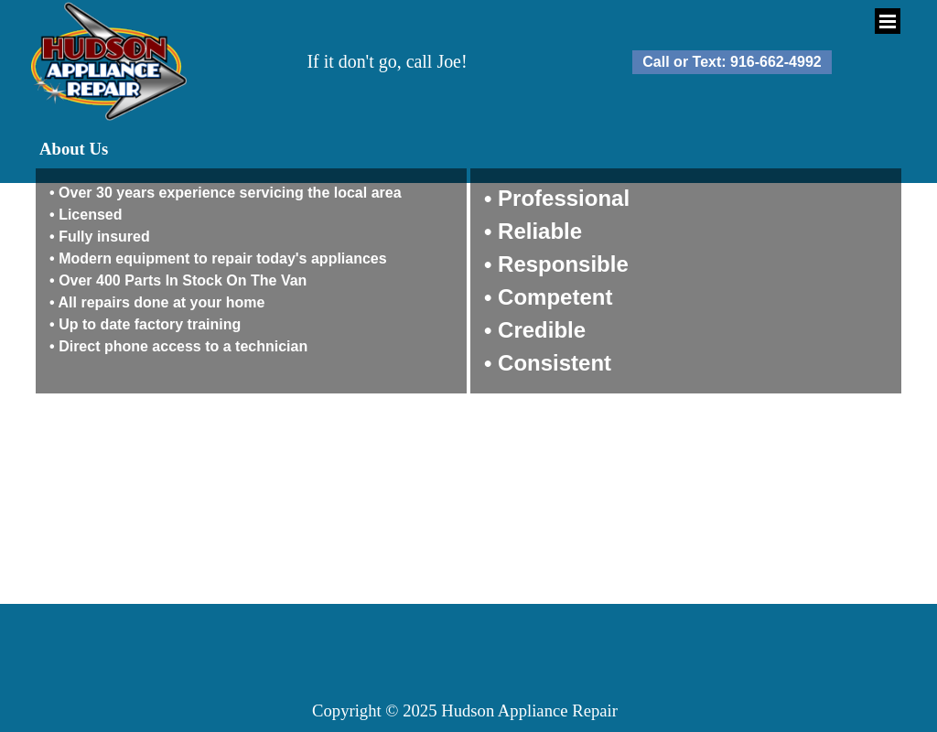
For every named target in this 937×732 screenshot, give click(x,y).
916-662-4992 (776, 62)
